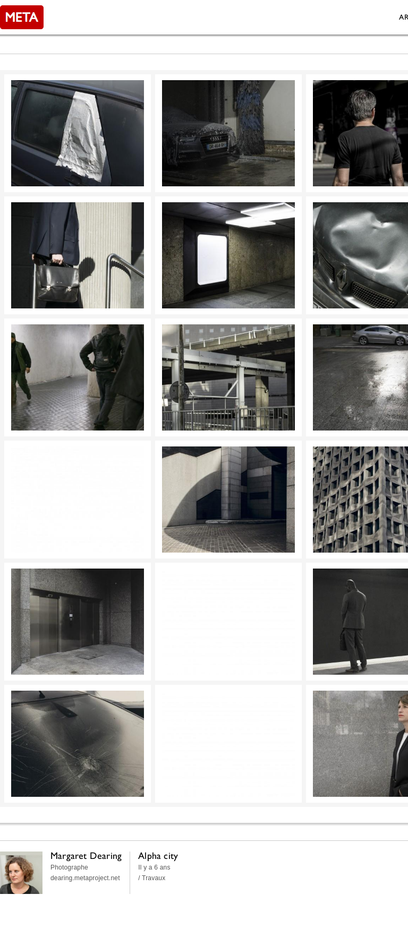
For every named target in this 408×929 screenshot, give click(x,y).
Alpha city (158, 855)
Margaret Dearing (86, 855)
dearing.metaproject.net (85, 878)
